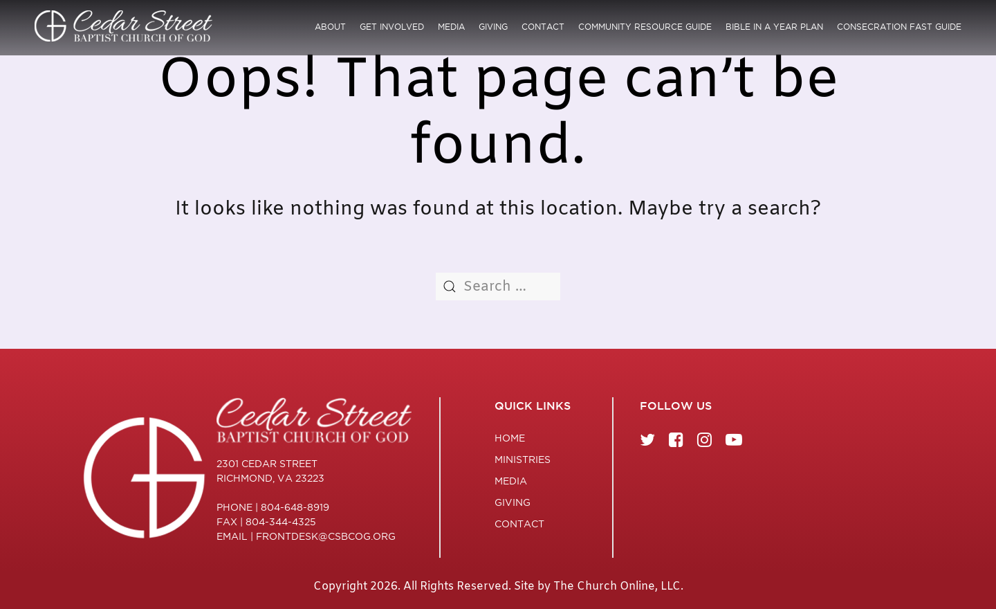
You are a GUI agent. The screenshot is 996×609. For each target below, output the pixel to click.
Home (510, 438)
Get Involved (392, 27)
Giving (493, 27)
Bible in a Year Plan (774, 27)
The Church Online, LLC (617, 586)
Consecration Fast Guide (899, 27)
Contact (543, 27)
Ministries (523, 459)
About (330, 27)
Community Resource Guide (645, 27)
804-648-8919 (295, 507)
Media (451, 27)
